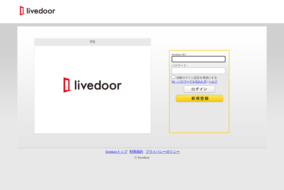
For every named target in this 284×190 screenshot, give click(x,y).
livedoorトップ (116, 152)
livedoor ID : (179, 54)
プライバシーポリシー (163, 152)
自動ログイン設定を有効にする (196, 77)
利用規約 (136, 152)
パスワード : (180, 65)
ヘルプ (213, 81)
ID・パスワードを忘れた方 (189, 81)
